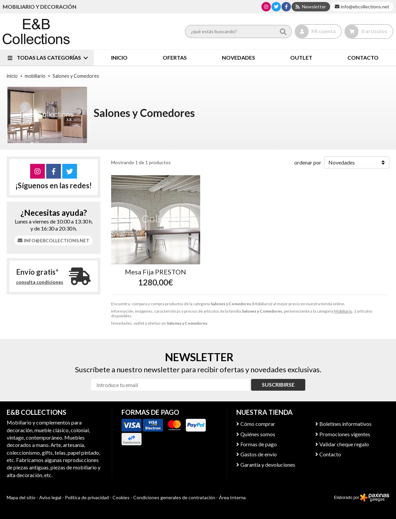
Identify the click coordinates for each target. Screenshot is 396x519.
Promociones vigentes (344, 434)
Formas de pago (258, 444)
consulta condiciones (39, 282)
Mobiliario (343, 311)
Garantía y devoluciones (267, 464)
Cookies (121, 497)
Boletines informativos (345, 423)
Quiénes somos (257, 434)
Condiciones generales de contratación (174, 497)
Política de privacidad (87, 497)
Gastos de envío (258, 454)
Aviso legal (50, 497)
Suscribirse (278, 384)
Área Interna (232, 497)
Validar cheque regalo (344, 444)
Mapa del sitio (21, 497)
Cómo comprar (257, 423)
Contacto (330, 454)
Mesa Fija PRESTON (155, 272)
